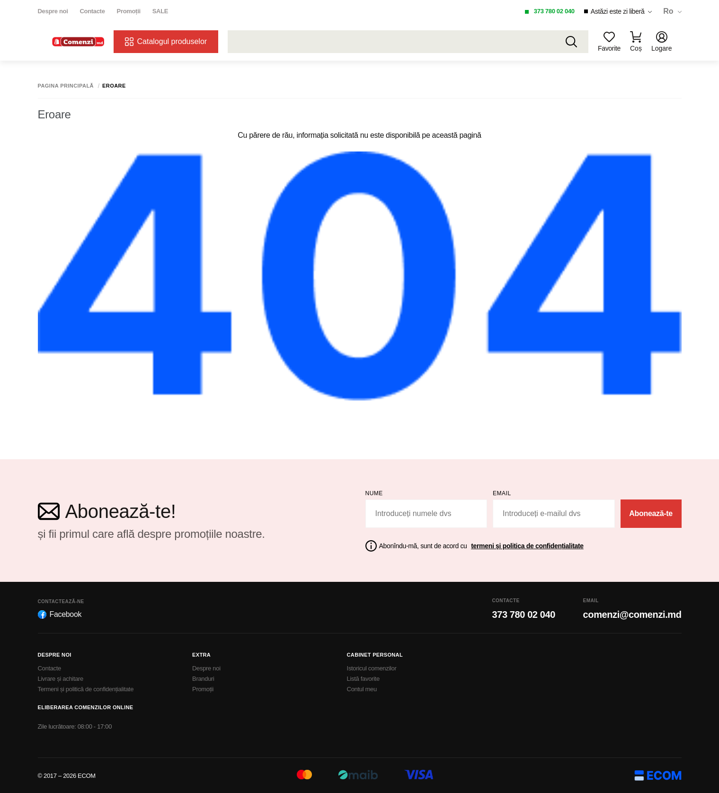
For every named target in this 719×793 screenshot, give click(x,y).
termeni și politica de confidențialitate (527, 546)
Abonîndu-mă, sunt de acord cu (481, 546)
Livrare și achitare (61, 678)
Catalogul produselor (166, 41)
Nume (374, 493)
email (502, 493)
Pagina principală (66, 86)
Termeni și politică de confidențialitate (86, 689)
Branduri (203, 678)
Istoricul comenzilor (372, 668)
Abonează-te (651, 513)
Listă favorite (363, 678)
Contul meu (362, 689)
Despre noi (53, 11)
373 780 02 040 (554, 11)
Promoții (129, 11)
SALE (160, 11)
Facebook (60, 614)
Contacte (92, 11)
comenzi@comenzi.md (632, 614)
